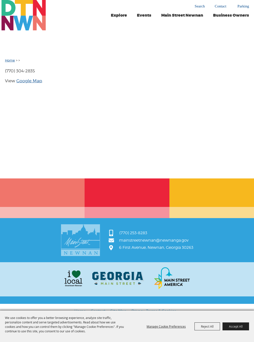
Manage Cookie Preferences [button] (166, 326)
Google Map (29, 80)
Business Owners (231, 15)
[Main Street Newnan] (23, 15)
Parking (243, 6)
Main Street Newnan (182, 15)
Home (10, 60)
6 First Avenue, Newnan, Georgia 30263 (156, 247)
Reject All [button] (207, 326)
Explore (119, 15)
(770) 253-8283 (133, 232)
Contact (220, 6)
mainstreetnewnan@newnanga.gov (154, 240)
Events (144, 15)
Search (200, 6)
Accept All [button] (236, 326)
